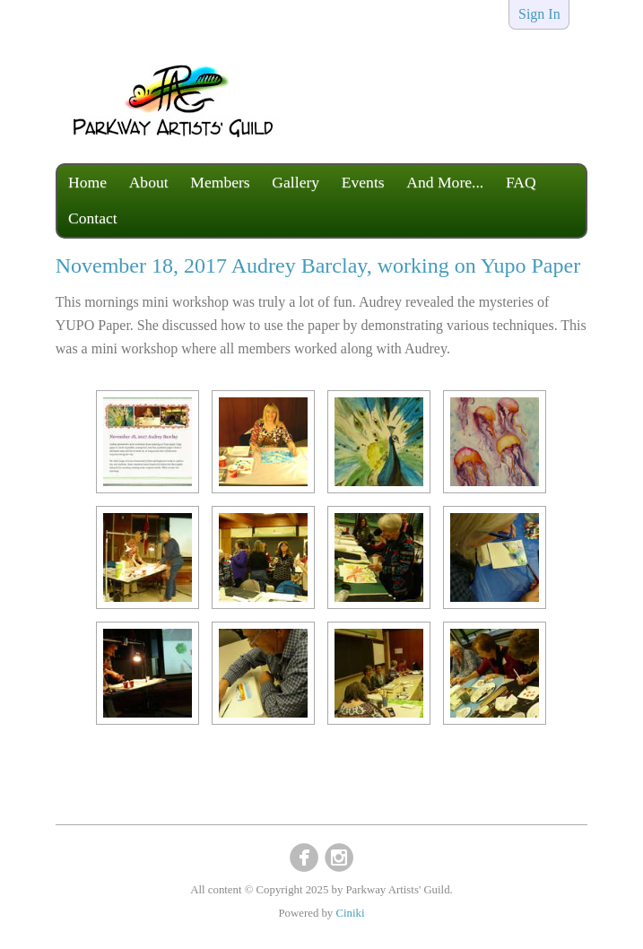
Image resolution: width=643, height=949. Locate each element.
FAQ (521, 182)
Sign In (539, 14)
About (149, 182)
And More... (444, 182)
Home (87, 182)
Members (219, 182)
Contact (92, 218)
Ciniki (349, 913)
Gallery (295, 182)
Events (363, 182)
